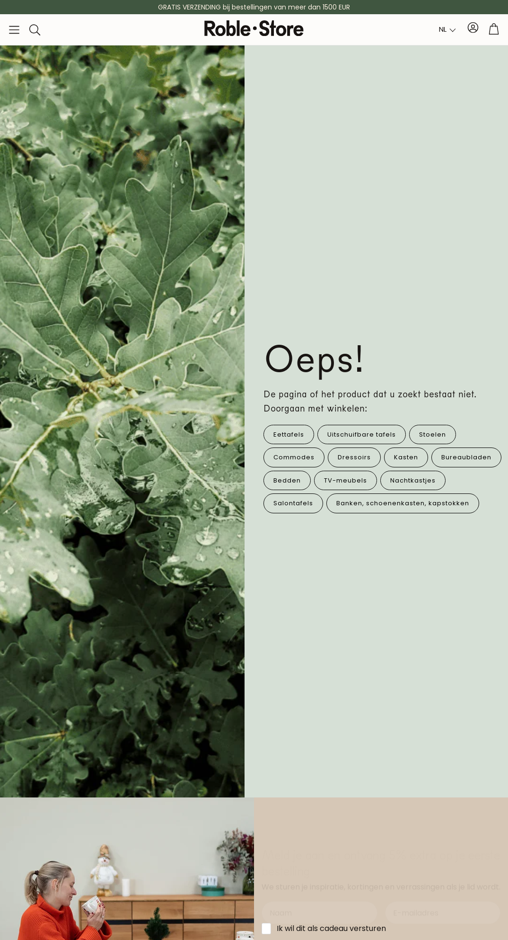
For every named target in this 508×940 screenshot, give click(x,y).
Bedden (287, 480)
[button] (14, 29)
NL (443, 29)
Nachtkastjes (413, 480)
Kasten (406, 457)
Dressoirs (354, 457)
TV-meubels (345, 480)
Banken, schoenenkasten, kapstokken (402, 503)
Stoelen (432, 434)
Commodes (294, 457)
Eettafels (288, 434)
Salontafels (293, 503)
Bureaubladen (466, 457)
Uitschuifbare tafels (361, 434)
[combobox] (447, 29)
